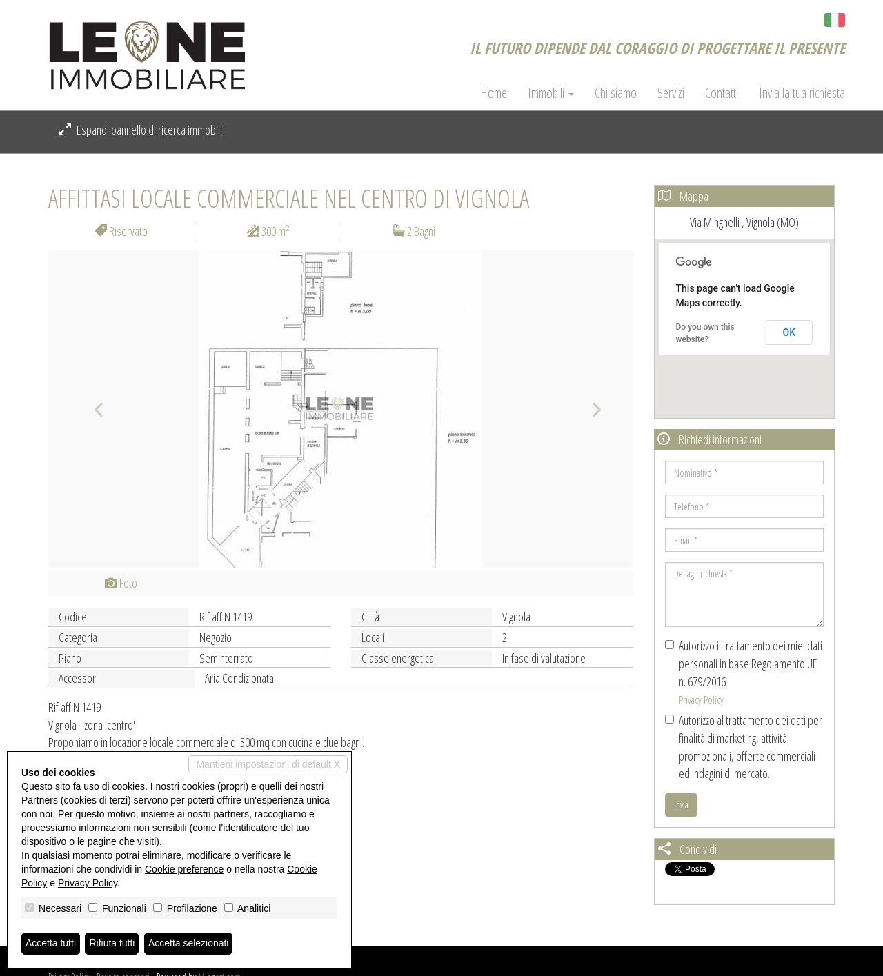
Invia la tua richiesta (802, 93)
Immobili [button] (551, 93)
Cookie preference (184, 869)
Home (493, 93)
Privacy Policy (701, 699)
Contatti (721, 93)
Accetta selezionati (188, 943)
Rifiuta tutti (112, 943)
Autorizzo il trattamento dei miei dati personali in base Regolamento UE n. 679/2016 (743, 671)
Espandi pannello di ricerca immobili (140, 129)
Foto (121, 583)
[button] (92, 409)
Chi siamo (616, 93)
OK (789, 332)
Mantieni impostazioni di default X (268, 764)
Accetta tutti (51, 943)
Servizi (670, 93)
